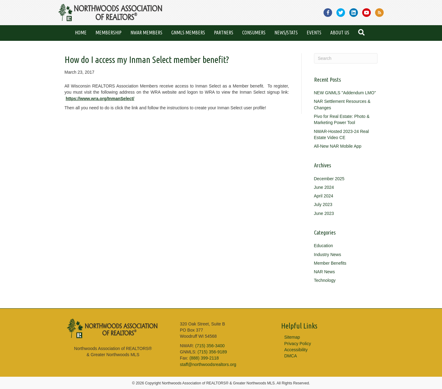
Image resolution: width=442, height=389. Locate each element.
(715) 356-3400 (210, 345)
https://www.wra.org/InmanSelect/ (100, 98)
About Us (339, 32)
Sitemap (292, 337)
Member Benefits (330, 263)
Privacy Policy (297, 343)
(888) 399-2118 (204, 358)
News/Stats (286, 32)
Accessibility (296, 349)
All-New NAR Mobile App (338, 146)
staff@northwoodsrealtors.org (208, 364)
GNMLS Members (188, 32)
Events (314, 32)
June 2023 (324, 213)
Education (323, 245)
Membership (108, 32)
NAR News (324, 271)
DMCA (290, 355)
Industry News (327, 254)
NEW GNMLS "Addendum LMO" (345, 92)
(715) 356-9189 (212, 351)
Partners (223, 32)
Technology (325, 280)
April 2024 (323, 195)
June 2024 (324, 187)
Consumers (254, 32)
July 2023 (323, 204)
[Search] (346, 58)
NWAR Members (146, 32)
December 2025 (329, 178)
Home (81, 32)
